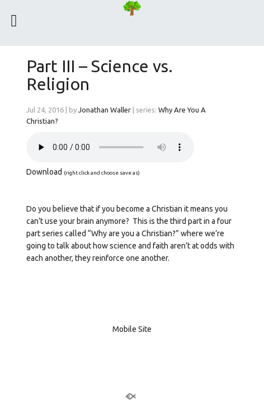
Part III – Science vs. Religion (99, 75)
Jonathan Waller (104, 110)
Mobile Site (132, 329)
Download (44, 171)
